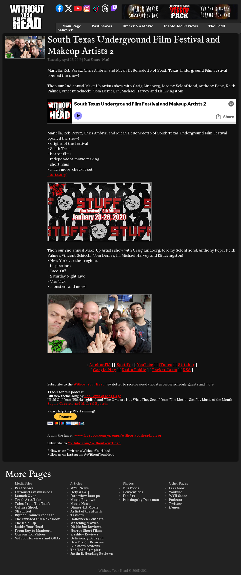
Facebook (176, 488)
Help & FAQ (79, 492)
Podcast (175, 500)
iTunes (165, 364)
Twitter (175, 504)
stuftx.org (56, 174)
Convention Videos (30, 534)
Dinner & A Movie (84, 507)
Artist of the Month (86, 511)
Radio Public (134, 369)
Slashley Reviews (84, 534)
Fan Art (129, 496)
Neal (105, 60)
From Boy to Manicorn (33, 531)
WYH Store (178, 496)
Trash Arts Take (28, 500)
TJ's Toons (131, 488)
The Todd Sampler (85, 550)
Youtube (175, 492)
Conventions (133, 492)
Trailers (77, 515)
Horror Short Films (86, 531)
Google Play (104, 369)
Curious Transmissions (33, 492)
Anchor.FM (100, 364)
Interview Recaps (85, 496)
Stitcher (186, 364)
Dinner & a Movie (137, 26)
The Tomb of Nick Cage (102, 396)
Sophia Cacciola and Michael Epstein (77, 404)
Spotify (124, 364)
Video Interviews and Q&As (37, 538)
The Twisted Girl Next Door (37, 519)
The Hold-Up (25, 523)
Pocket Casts (164, 369)
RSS (187, 369)
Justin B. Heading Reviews (91, 554)
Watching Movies (84, 523)
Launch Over (25, 496)
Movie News (80, 504)
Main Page (71, 26)
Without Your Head (89, 384)
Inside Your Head (29, 527)
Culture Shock (26, 507)
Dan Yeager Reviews (87, 542)
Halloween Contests (86, 519)
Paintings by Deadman (141, 500)
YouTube (145, 364)
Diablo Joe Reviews (181, 26)
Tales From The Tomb (32, 504)
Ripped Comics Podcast (34, 515)
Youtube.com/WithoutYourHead (94, 443)
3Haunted (23, 511)
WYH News (79, 488)
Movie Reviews (82, 500)
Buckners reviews (85, 546)
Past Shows (102, 26)
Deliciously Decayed (87, 538)
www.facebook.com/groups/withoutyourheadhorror (117, 435)
